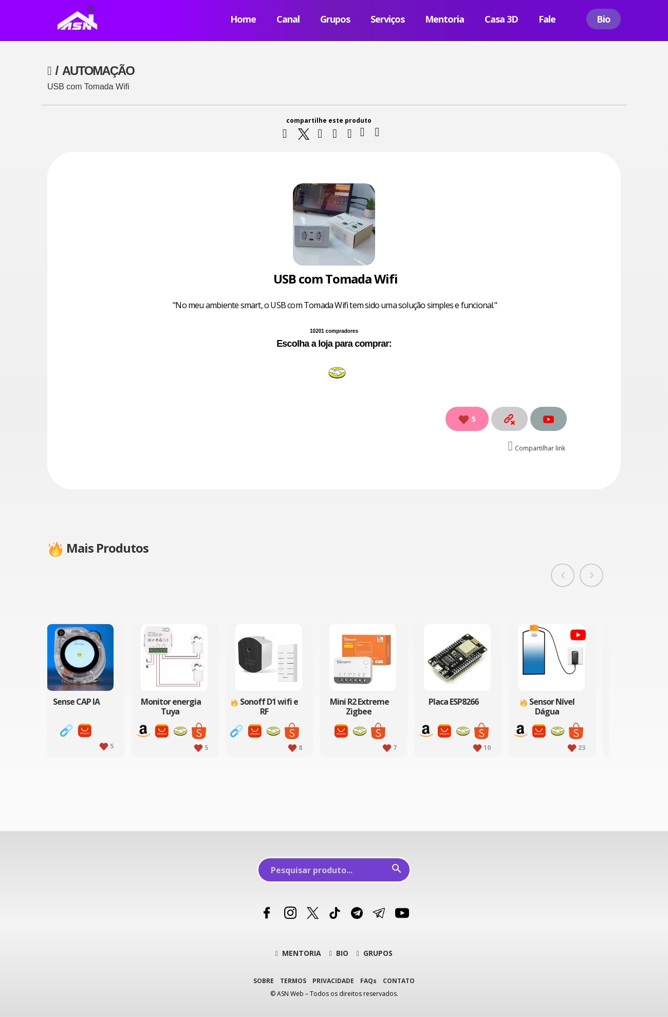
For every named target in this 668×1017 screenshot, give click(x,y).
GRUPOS (375, 953)
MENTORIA (298, 953)
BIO (338, 953)
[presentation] (562, 575)
